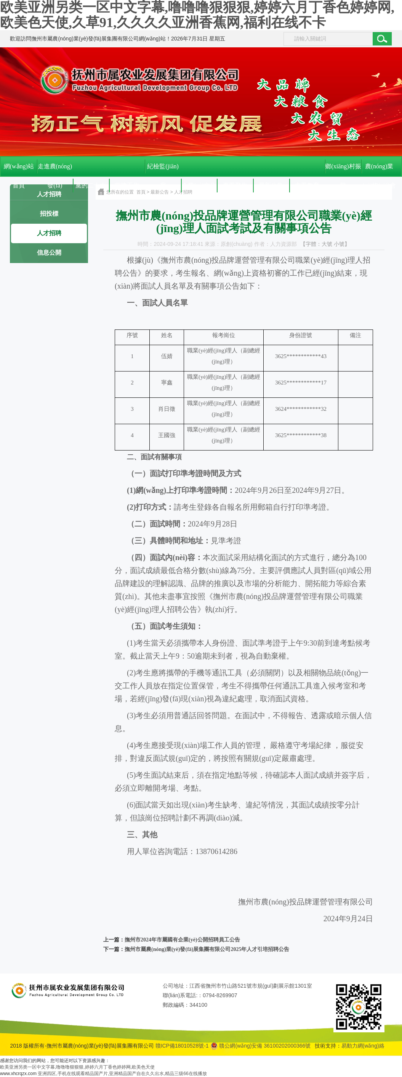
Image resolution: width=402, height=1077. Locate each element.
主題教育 (307, 185)
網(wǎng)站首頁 (19, 169)
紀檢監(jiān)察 (163, 169)
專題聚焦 (235, 185)
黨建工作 (127, 185)
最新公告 (271, 185)
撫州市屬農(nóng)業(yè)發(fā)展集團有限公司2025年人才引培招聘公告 (207, 949)
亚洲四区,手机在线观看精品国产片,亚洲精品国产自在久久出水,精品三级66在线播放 (122, 1073)
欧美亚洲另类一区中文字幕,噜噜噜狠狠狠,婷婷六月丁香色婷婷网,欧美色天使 (77, 1067)
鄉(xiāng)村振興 (343, 169)
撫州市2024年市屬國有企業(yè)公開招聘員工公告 (182, 940)
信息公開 (49, 252)
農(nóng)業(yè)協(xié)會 (379, 169)
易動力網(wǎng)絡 (362, 1046)
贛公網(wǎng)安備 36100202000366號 (260, 1046)
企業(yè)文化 (199, 185)
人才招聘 (49, 233)
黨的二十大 (90, 185)
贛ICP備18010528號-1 (182, 1046)
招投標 (49, 213)
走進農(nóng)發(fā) (55, 169)
